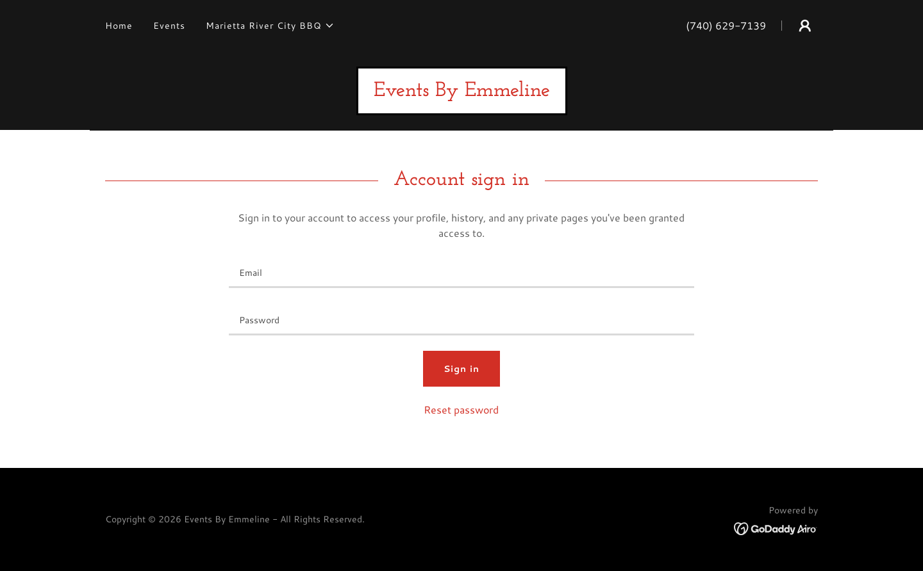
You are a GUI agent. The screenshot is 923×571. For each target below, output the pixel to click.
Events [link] (169, 25)
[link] (462, 91)
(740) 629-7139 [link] (726, 25)
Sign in (461, 368)
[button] (270, 25)
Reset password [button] (461, 409)
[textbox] (461, 272)
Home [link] (119, 25)
